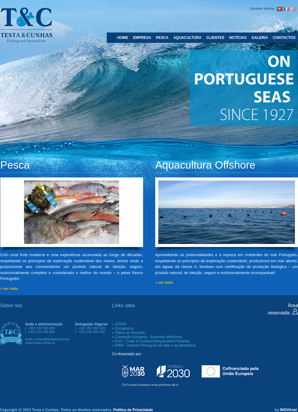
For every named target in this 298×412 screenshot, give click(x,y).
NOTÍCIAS (237, 38)
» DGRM (119, 324)
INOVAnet (288, 410)
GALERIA (260, 38)
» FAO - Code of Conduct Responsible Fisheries (151, 341)
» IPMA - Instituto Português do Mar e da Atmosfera (153, 345)
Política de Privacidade (133, 410)
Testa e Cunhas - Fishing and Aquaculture (26, 25)
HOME (122, 38)
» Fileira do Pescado (128, 333)
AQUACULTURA (187, 38)
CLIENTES (215, 38)
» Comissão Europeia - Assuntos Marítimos (147, 337)
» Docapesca (122, 328)
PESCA (162, 38)
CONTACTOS (284, 38)
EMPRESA (142, 38)
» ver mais (9, 289)
